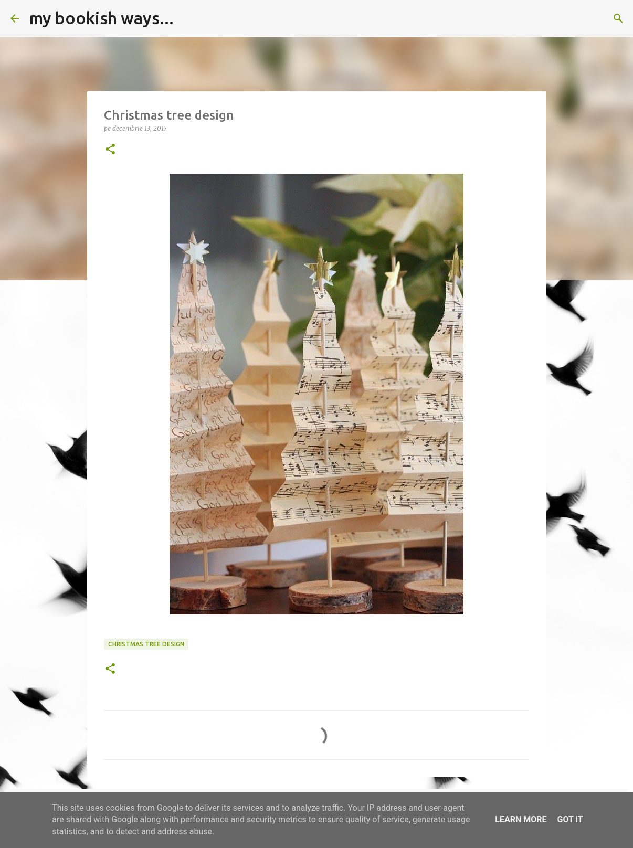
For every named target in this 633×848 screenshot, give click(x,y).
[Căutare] (188, 18)
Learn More (520, 819)
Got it (570, 819)
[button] (110, 150)
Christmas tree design (146, 644)
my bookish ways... (101, 17)
